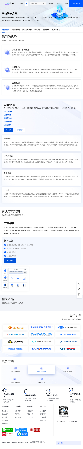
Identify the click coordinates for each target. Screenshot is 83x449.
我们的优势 (5, 30)
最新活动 (23, 3)
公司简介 (43, 411)
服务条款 (5, 423)
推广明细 (18, 417)
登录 (66, 3)
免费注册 (77, 3)
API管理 (4, 417)
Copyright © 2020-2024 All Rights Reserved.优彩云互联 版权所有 (24, 442)
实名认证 (5, 414)
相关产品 (37, 30)
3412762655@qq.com (70, 421)
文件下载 (30, 417)
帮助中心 (30, 414)
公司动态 (43, 417)
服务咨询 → (10, 261)
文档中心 (50, 3)
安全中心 (5, 411)
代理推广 (18, 414)
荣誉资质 (43, 420)
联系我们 (43, 414)
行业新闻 (30, 411)
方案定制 (20, 130)
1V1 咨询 (8, 130)
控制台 (59, 3)
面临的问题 (16, 30)
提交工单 (5, 420)
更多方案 (55, 30)
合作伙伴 (46, 30)
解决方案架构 (27, 30)
